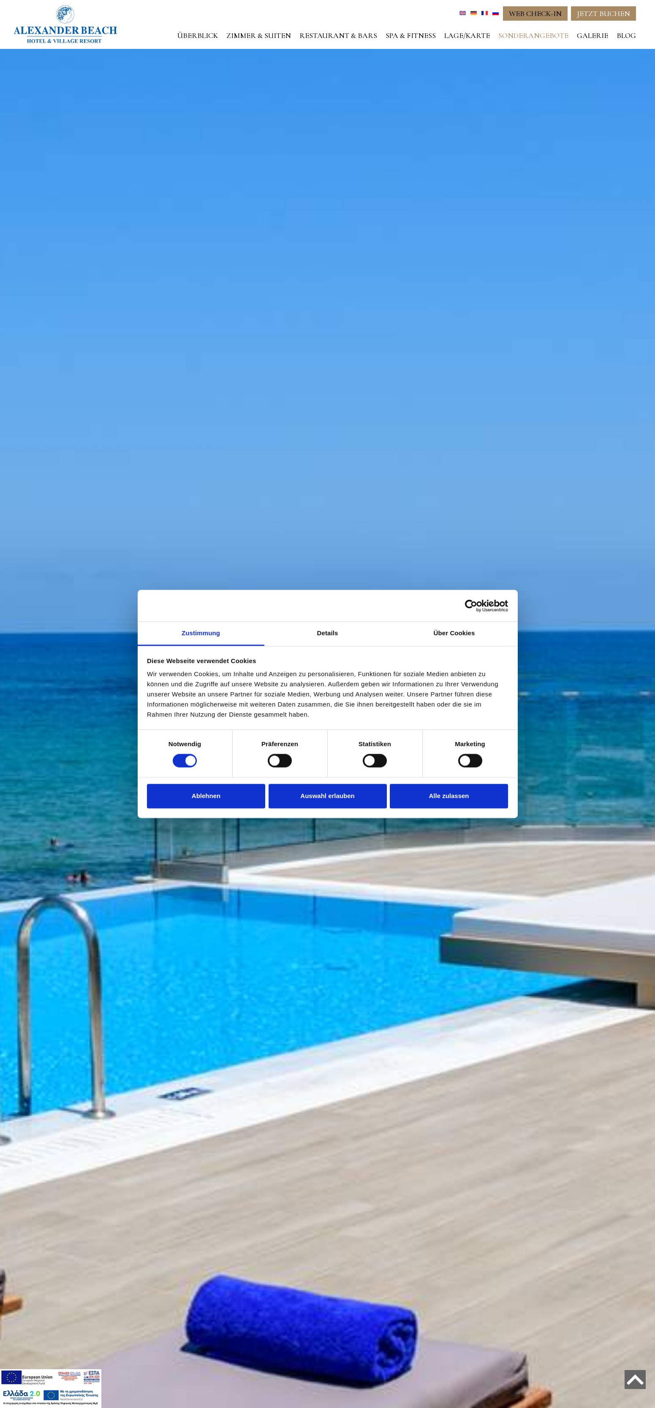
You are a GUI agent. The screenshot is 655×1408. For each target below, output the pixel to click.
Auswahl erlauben (327, 795)
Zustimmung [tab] (201, 633)
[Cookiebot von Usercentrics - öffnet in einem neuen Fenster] (471, 605)
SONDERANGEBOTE (533, 35)
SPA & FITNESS (411, 35)
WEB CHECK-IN (535, 13)
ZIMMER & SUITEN (258, 35)
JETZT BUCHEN (603, 13)
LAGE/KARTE (467, 35)
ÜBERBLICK (197, 35)
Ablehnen (206, 795)
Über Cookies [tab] (454, 633)
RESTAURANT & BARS (338, 35)
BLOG (626, 35)
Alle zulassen (449, 795)
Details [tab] (327, 633)
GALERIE (592, 35)
